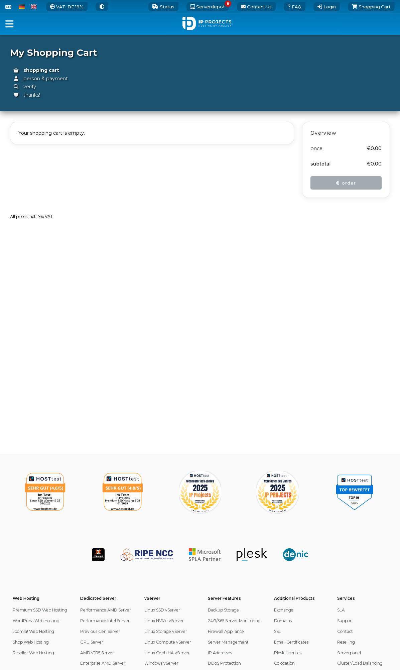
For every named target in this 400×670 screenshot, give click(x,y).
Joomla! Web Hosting (33, 631)
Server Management (228, 642)
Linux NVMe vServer (164, 620)
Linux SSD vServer (162, 609)
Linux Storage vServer (165, 631)
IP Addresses (220, 652)
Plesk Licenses (287, 652)
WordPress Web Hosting (36, 620)
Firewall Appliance (226, 631)
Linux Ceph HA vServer (167, 652)
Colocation (284, 663)
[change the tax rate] (67, 6)
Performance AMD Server (105, 609)
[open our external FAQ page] (294, 6)
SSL (277, 631)
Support (345, 620)
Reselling (346, 642)
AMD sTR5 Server (97, 652)
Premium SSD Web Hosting (40, 609)
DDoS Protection (224, 663)
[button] (9, 24)
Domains (283, 620)
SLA (341, 609)
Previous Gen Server (100, 631)
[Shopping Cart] (371, 6)
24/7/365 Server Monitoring (234, 620)
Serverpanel (349, 652)
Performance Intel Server (105, 620)
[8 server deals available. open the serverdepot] (207, 6)
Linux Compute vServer (167, 642)
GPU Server (91, 642)
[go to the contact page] (256, 6)
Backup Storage (223, 609)
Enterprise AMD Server (102, 663)
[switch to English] (33, 6)
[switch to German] (21, 6)
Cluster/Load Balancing (360, 663)
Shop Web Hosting (31, 642)
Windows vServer (161, 663)
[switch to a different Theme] (102, 6)
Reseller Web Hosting (33, 652)
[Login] (326, 6)
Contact (345, 631)
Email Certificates (291, 642)
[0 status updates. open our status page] (163, 6)
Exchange (283, 609)
